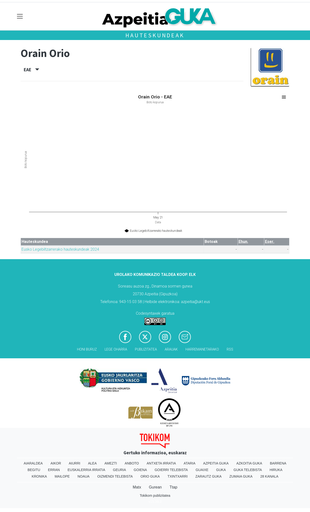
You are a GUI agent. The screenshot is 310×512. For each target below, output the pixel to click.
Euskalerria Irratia (86, 470)
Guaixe (202, 470)
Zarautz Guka (208, 476)
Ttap (173, 487)
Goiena (140, 470)
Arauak (171, 349)
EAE (31, 69)
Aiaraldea (33, 463)
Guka (221, 470)
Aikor (55, 463)
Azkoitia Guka (249, 463)
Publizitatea (146, 349)
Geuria (119, 470)
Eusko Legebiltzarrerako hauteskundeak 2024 (60, 249)
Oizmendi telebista (115, 476)
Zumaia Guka (241, 476)
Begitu (34, 470)
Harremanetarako (202, 349)
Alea (92, 463)
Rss (230, 349)
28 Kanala (269, 476)
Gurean (155, 487)
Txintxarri (178, 476)
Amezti (110, 463)
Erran (54, 470)
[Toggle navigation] (20, 16)
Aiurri (74, 463)
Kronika (39, 476)
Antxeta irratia (161, 463)
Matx (137, 487)
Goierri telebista (171, 470)
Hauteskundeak (154, 35)
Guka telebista (247, 470)
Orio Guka (150, 476)
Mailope (62, 476)
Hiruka (276, 470)
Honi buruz (87, 349)
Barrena (278, 463)
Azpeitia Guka (216, 463)
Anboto (132, 463)
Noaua (84, 476)
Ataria (189, 463)
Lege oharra (116, 349)
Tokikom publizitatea (155, 495)
